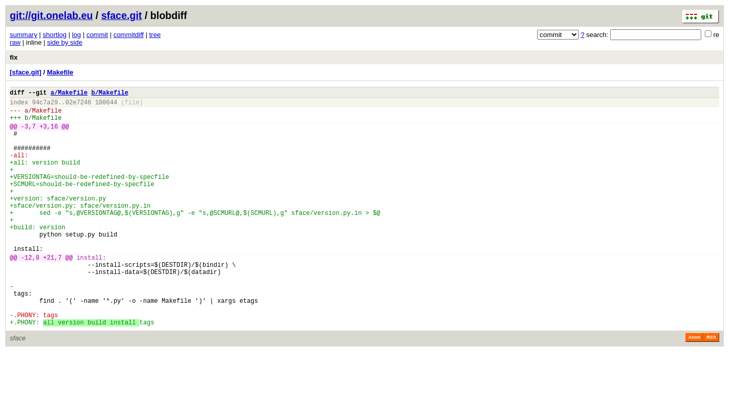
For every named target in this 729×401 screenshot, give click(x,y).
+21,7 (52, 292)
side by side (65, 42)
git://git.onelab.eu (51, 15)
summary (23, 35)
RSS (711, 386)
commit (97, 35)
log (76, 35)
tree (155, 35)
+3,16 (49, 134)
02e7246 (78, 105)
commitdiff (128, 35)
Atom (694, 386)
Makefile (60, 72)
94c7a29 (45, 105)
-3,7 (28, 134)
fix (13, 57)
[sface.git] (25, 72)
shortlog (54, 35)
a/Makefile (68, 93)
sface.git (121, 15)
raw (15, 42)
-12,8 (30, 292)
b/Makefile (109, 93)
